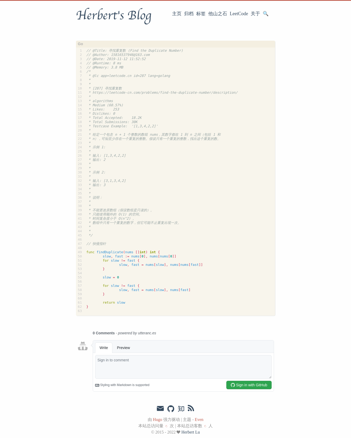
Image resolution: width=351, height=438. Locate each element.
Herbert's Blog (113, 15)
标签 (201, 13)
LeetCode (239, 13)
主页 (177, 13)
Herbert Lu (190, 432)
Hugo (157, 419)
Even (199, 419)
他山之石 (217, 13)
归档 (189, 13)
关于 (255, 13)
